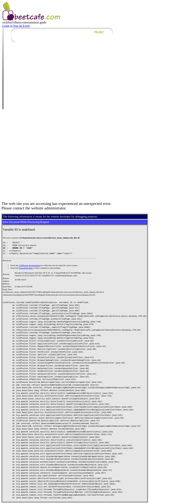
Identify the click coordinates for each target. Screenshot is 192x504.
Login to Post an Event (16, 25)
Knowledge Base (26, 268)
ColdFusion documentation (30, 265)
